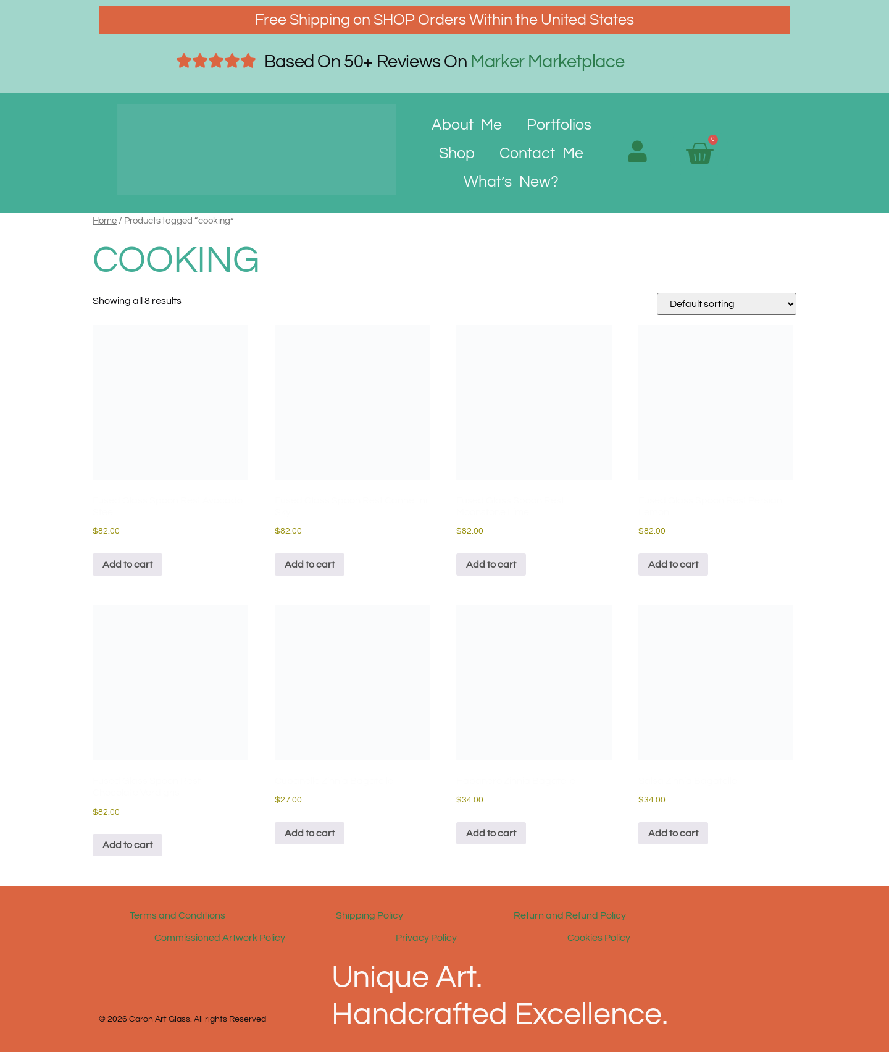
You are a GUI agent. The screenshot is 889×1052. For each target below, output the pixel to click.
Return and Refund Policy (570, 915)
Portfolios (559, 125)
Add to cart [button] (127, 565)
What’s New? (511, 182)
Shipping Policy (369, 915)
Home (105, 220)
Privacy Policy (426, 938)
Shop (457, 153)
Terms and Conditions (177, 915)
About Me (467, 125)
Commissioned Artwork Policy (219, 938)
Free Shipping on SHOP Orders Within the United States (444, 20)
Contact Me (541, 153)
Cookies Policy (598, 938)
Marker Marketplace (547, 62)
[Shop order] (726, 304)
